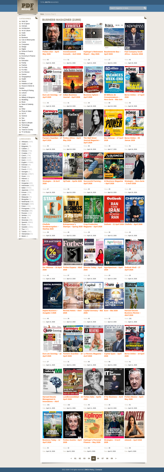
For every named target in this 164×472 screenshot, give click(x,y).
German (24, 174)
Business (25, 37)
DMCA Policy (89, 470)
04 (89, 458)
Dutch (23, 160)
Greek (24, 176)
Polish (24, 206)
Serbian (24, 215)
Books (24, 35)
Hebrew (24, 178)
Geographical (26, 77)
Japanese (25, 190)
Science (24, 116)
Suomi (24, 225)
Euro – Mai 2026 (111, 311)
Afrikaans (25, 142)
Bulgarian (25, 146)
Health (24, 79)
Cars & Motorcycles (28, 40)
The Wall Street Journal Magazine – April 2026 (92, 140)
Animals (24, 26)
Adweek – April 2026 (133, 440)
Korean (24, 192)
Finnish (24, 167)
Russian (24, 213)
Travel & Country (27, 130)
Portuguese (25, 208)
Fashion (24, 65)
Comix (24, 42)
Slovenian (25, 220)
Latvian (24, 195)
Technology (25, 125)
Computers (25, 44)
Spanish (24, 222)
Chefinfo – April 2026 (133, 224)
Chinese (24, 151)
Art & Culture (26, 30)
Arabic (24, 144)
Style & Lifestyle (27, 123)
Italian (24, 188)
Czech (24, 155)
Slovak (24, 218)
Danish (24, 158)
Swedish (24, 227)
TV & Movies (26, 132)
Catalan (24, 149)
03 (84, 458)
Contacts (98, 470)
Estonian (25, 165)
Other (23, 109)
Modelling (25, 100)
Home (42, 14)
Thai (23, 229)
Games (24, 74)
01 (75, 458)
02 (80, 458)
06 (98, 458)
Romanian (25, 211)
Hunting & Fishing (28, 90)
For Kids (24, 67)
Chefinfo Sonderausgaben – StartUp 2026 (51, 226)
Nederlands (25, 202)
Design (24, 47)
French (24, 169)
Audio (23, 33)
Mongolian (25, 199)
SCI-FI (24, 113)
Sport (23, 120)
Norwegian (25, 204)
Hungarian (25, 183)
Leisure (24, 93)
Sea (23, 118)
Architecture (26, 28)
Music (23, 102)
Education (25, 60)
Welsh (24, 236)
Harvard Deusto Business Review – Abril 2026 (133, 313)
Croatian (24, 153)
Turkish (24, 231)
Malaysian (25, 197)
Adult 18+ (25, 21)
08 (107, 458)
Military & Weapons (28, 97)
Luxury (24, 95)
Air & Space (26, 24)
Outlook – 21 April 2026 (114, 224)
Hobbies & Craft (27, 83)
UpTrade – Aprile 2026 (72, 181)
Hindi (23, 181)
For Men (24, 70)
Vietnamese (26, 234)
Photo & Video (26, 111)
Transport (25, 127)
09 (112, 458)
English (24, 162)
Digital (24, 49)
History (24, 81)
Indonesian (25, 185)
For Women (25, 72)
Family (24, 63)
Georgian (25, 172)
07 (103, 458)
